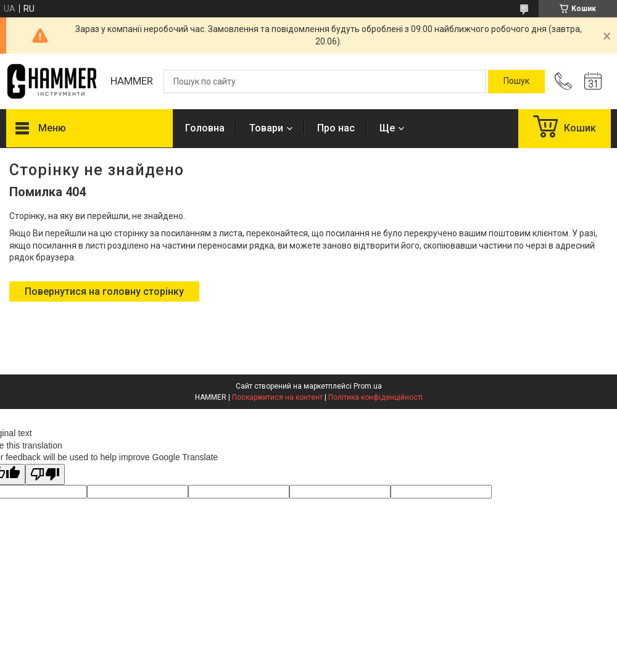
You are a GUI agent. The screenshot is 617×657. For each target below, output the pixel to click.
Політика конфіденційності (375, 397)
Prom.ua (368, 386)
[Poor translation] (45, 475)
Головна (205, 128)
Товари (266, 128)
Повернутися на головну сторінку (104, 291)
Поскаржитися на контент (277, 397)
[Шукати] (516, 81)
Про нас (336, 128)
